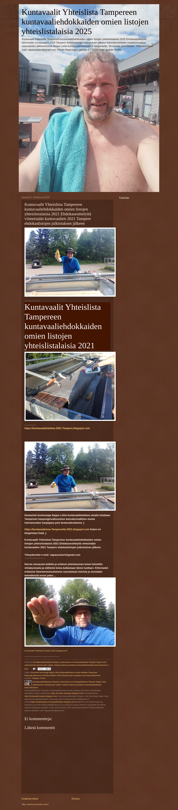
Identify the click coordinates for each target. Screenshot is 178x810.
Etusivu (76, 798)
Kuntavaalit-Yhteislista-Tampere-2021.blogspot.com (45, 651)
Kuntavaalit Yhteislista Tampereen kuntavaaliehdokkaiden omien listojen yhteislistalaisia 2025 (85, 21)
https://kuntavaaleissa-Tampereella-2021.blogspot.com (56, 529)
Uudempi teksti (30, 798)
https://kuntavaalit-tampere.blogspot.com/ (40, 696)
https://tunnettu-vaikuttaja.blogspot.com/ (67, 693)
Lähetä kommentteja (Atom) (37, 804)
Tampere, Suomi (38, 678)
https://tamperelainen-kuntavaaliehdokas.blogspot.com (52, 702)
